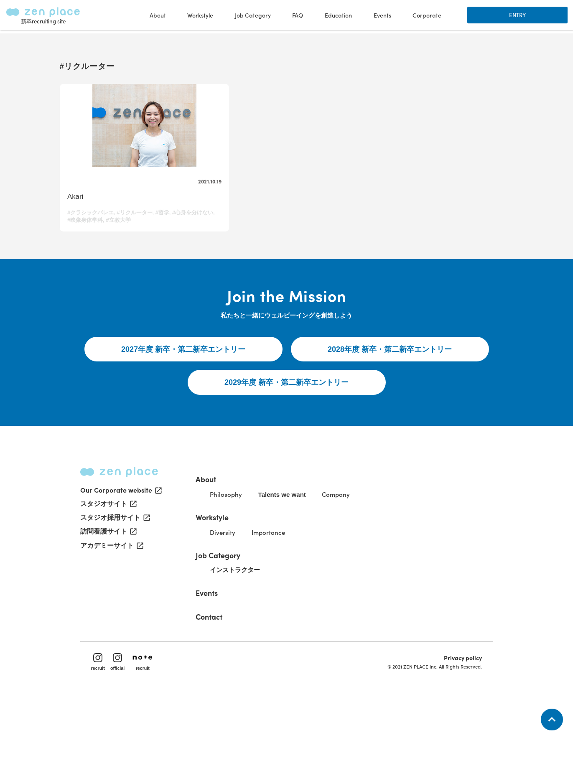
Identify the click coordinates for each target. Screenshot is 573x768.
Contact (225, 676)
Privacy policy (457, 724)
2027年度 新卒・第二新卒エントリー (183, 396)
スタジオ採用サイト (114, 584)
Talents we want (303, 553)
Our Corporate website (120, 555)
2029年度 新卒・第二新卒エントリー (286, 431)
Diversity (240, 592)
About (221, 536)
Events (381, 17)
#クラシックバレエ (93, 240)
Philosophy (243, 552)
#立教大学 (165, 247)
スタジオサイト (107, 570)
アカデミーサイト (111, 612)
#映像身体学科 (131, 247)
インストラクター (254, 630)
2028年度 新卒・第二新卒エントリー (389, 396)
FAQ (296, 17)
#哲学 (165, 240)
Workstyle (229, 575)
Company (362, 552)
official (124, 729)
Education (337, 17)
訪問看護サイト (107, 598)
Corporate (425, 17)
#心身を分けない (90, 247)
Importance (289, 592)
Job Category (234, 614)
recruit (104, 729)
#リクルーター (137, 240)
